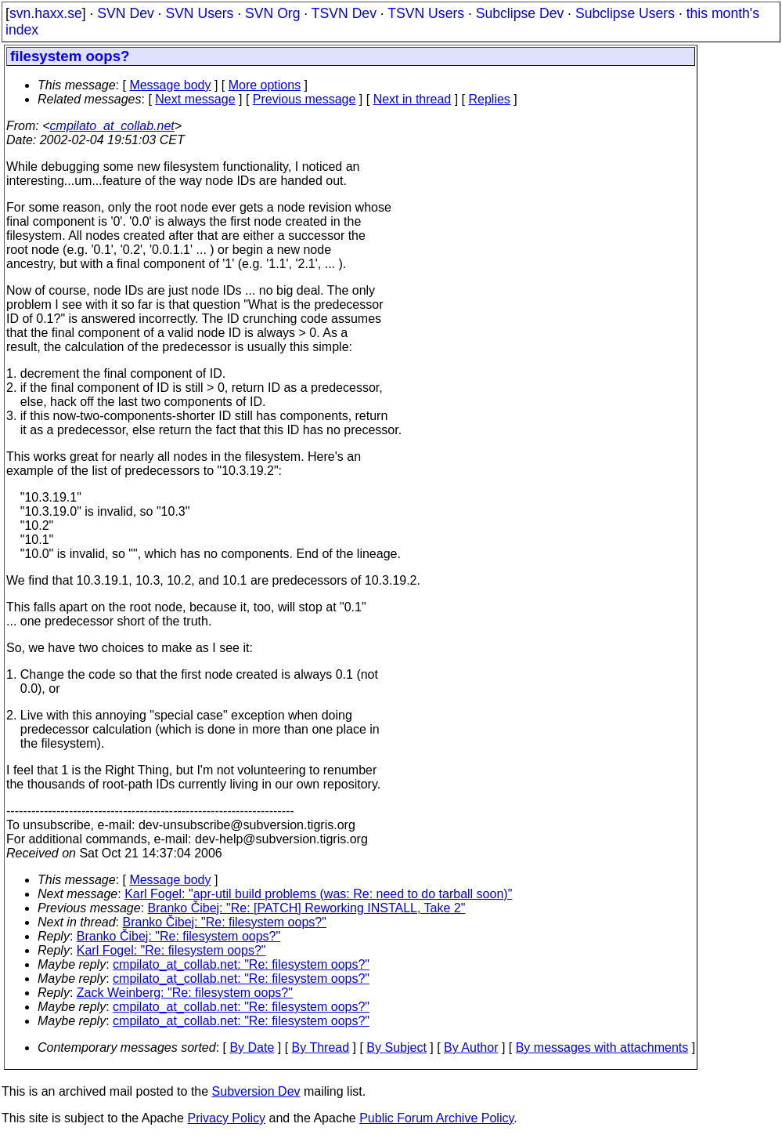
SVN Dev (125, 13)
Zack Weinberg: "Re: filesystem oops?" (185, 992)
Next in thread (412, 99)
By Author (471, 1047)
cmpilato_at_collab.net (112, 125)
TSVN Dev (344, 13)
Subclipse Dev (520, 13)
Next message (195, 99)
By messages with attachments (602, 1047)
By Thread (321, 1047)
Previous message (304, 99)
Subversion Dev (256, 1091)
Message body (170, 85)
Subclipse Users (625, 13)
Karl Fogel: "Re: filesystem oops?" (171, 950)
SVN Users (199, 13)
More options (265, 85)
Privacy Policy (226, 1118)
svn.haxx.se (45, 13)
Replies (489, 99)
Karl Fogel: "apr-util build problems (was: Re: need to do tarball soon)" (318, 894)
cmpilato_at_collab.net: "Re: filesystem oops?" (241, 964)
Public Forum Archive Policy (436, 1118)
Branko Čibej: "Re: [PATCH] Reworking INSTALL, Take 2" (307, 908)
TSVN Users (425, 13)
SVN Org (272, 13)
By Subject (396, 1047)
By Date (251, 1047)
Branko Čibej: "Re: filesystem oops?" (224, 922)
